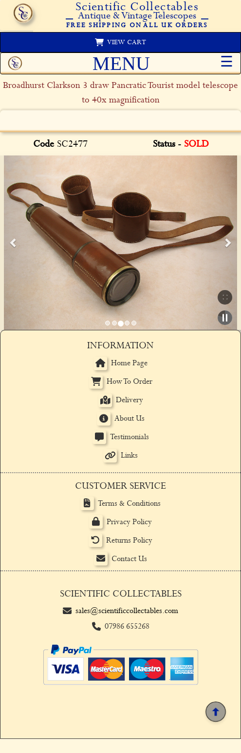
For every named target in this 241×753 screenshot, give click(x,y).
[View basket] (120, 42)
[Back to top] (215, 711)
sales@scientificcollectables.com (126, 611)
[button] (13, 242)
